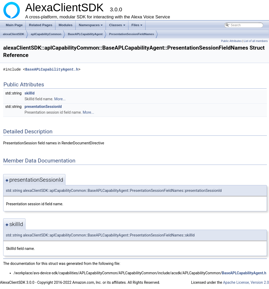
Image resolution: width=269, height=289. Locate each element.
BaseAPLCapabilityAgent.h (51, 69)
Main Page (14, 25)
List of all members (256, 41)
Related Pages (40, 25)
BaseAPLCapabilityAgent (85, 34)
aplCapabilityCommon (46, 34)
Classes (117, 26)
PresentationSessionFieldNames (131, 34)
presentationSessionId (43, 106)
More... (59, 99)
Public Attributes (231, 41)
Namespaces (91, 26)
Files (137, 26)
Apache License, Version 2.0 (246, 282)
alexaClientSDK (13, 34)
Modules (66, 25)
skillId (30, 93)
